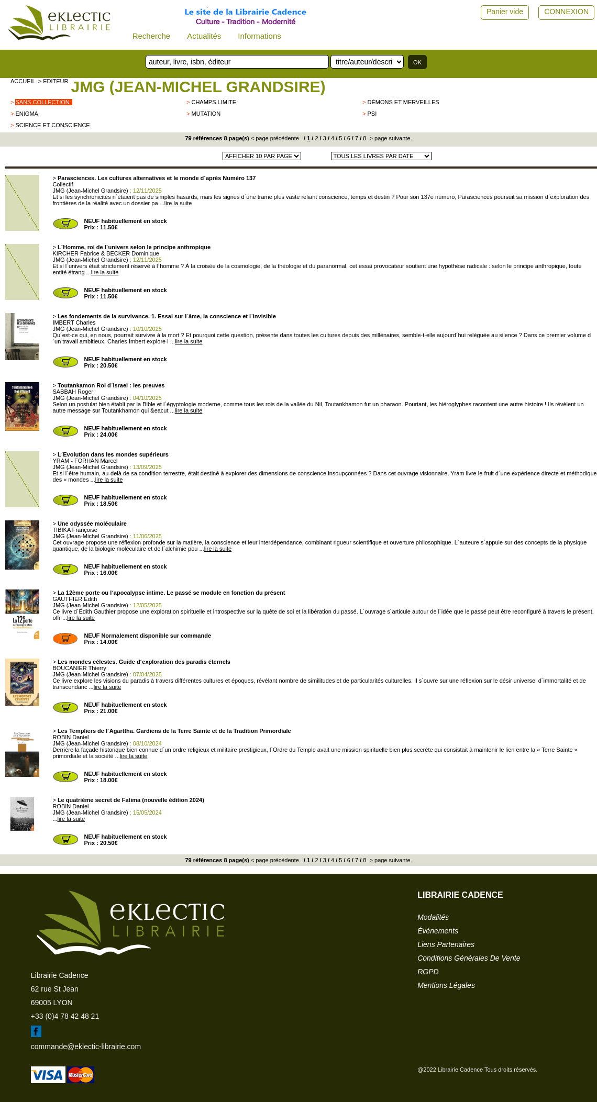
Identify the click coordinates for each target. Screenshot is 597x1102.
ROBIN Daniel (70, 737)
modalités (433, 917)
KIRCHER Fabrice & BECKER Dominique (105, 253)
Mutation (205, 113)
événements (437, 931)
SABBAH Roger (72, 391)
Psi (372, 113)
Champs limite (213, 102)
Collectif (62, 184)
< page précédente (275, 138)
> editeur (53, 81)
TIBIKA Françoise (74, 530)
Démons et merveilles (403, 102)
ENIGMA (26, 113)
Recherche (151, 35)
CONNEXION (566, 11)
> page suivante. (390, 138)
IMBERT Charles (73, 322)
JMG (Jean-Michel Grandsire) (198, 86)
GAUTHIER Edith (74, 599)
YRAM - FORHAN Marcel (84, 461)
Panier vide (505, 11)
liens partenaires (445, 944)
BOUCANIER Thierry (79, 668)
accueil (23, 81)
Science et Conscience (52, 125)
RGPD (427, 971)
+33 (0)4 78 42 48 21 (65, 1016)
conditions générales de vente (468, 958)
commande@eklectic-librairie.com (86, 1046)
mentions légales (446, 985)
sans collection (42, 102)
